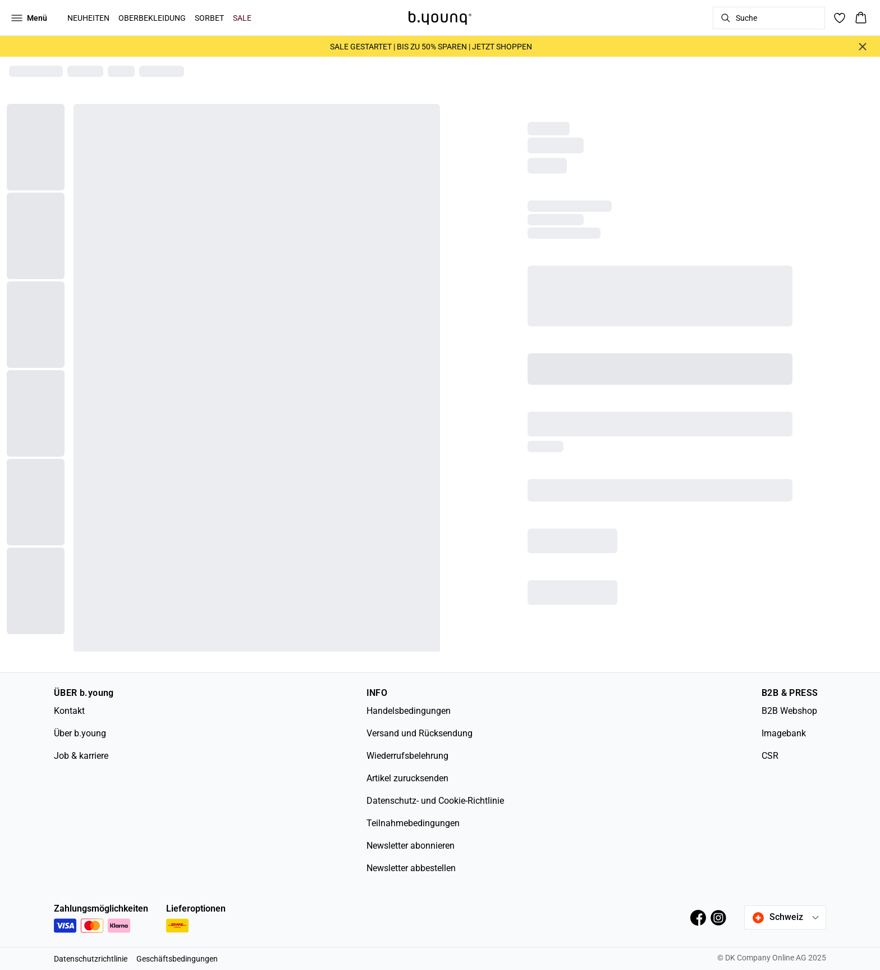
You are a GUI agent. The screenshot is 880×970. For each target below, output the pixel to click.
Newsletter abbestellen (411, 868)
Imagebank (784, 733)
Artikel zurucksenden (407, 778)
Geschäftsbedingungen (177, 958)
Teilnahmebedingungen (413, 823)
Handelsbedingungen (408, 710)
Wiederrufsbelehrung (407, 755)
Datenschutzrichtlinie (90, 958)
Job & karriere (81, 755)
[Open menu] (29, 18)
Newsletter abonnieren (410, 845)
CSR (770, 755)
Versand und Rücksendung (419, 733)
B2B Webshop (789, 710)
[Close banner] (862, 46)
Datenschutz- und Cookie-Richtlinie (435, 800)
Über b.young (80, 733)
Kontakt (69, 710)
